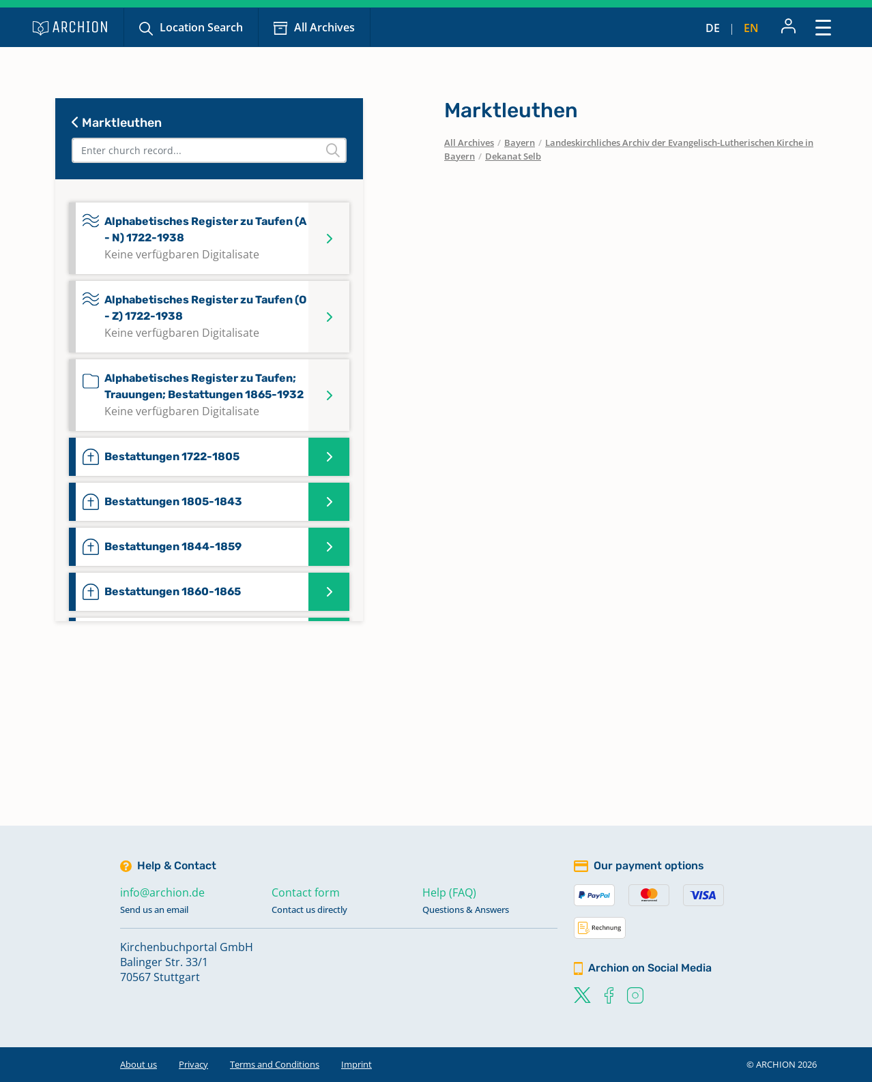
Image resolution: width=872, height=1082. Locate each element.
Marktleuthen (117, 122)
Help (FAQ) (449, 892)
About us (138, 1064)
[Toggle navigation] (823, 26)
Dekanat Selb (513, 156)
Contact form (306, 892)
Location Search (201, 27)
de (713, 27)
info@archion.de (162, 892)
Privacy (193, 1064)
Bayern (519, 142)
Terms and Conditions (274, 1064)
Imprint (356, 1064)
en (751, 27)
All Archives (324, 27)
